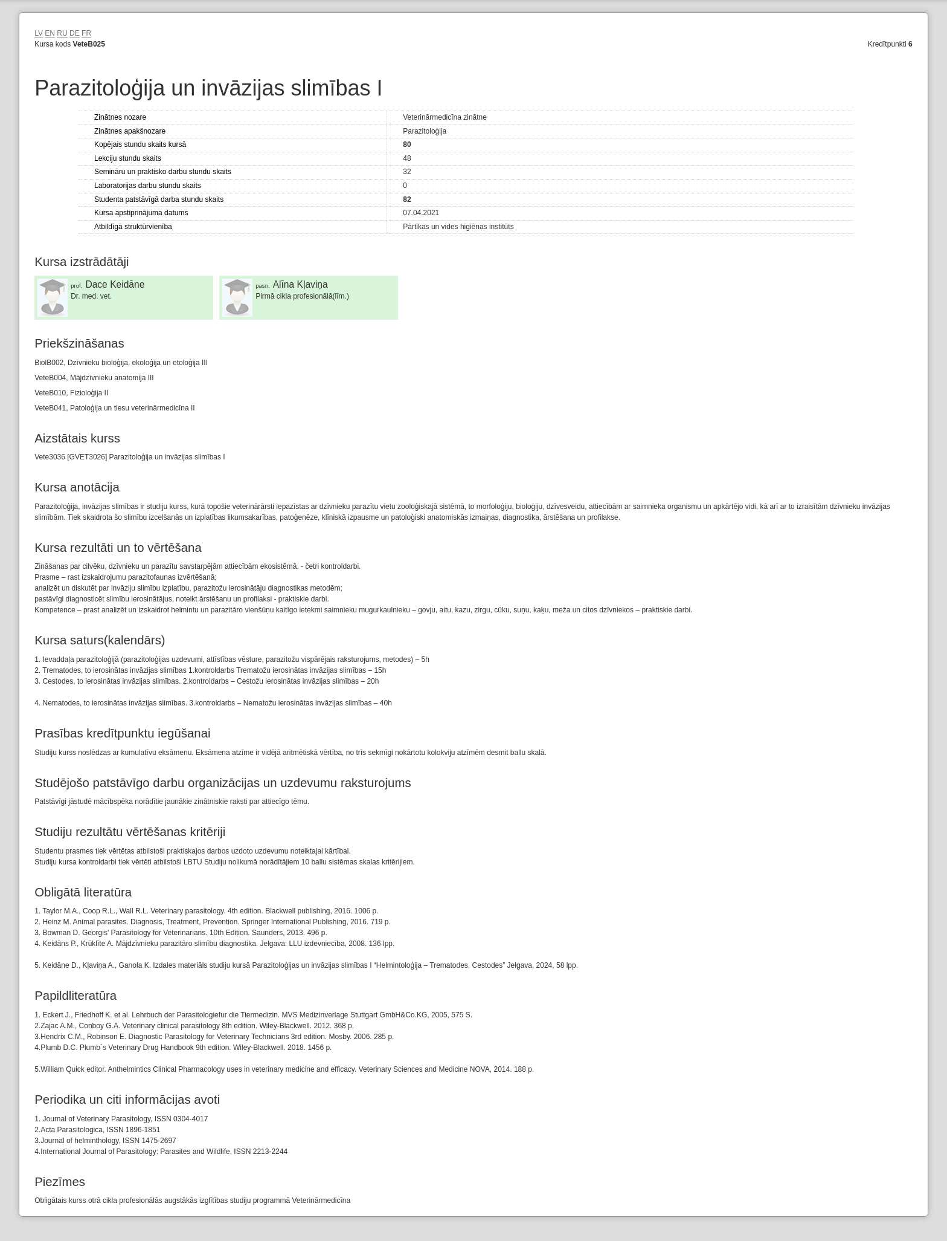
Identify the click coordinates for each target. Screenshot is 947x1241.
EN (50, 33)
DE (74, 33)
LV (38, 33)
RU (62, 33)
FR (86, 33)
